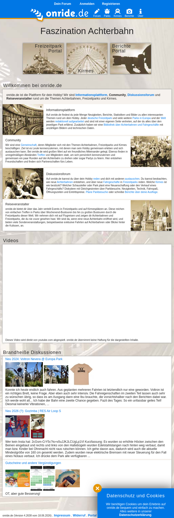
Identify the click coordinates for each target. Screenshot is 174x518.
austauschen (132, 178)
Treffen (41, 155)
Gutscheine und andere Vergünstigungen (33, 463)
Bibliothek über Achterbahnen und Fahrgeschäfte (131, 124)
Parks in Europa (141, 118)
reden (96, 178)
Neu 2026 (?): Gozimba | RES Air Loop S (33, 411)
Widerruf (79, 515)
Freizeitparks (130, 182)
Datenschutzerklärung (135, 515)
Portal (92, 515)
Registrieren (111, 4)
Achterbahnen (65, 182)
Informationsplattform (91, 95)
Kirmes (159, 182)
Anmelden (87, 4)
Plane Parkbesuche (97, 192)
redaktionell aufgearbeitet (69, 121)
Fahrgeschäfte (111, 182)
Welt (163, 118)
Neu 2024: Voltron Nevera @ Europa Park (34, 359)
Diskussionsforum (141, 95)
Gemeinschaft (29, 145)
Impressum (62, 515)
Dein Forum (62, 4)
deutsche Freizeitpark (100, 118)
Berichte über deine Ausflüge (141, 192)
